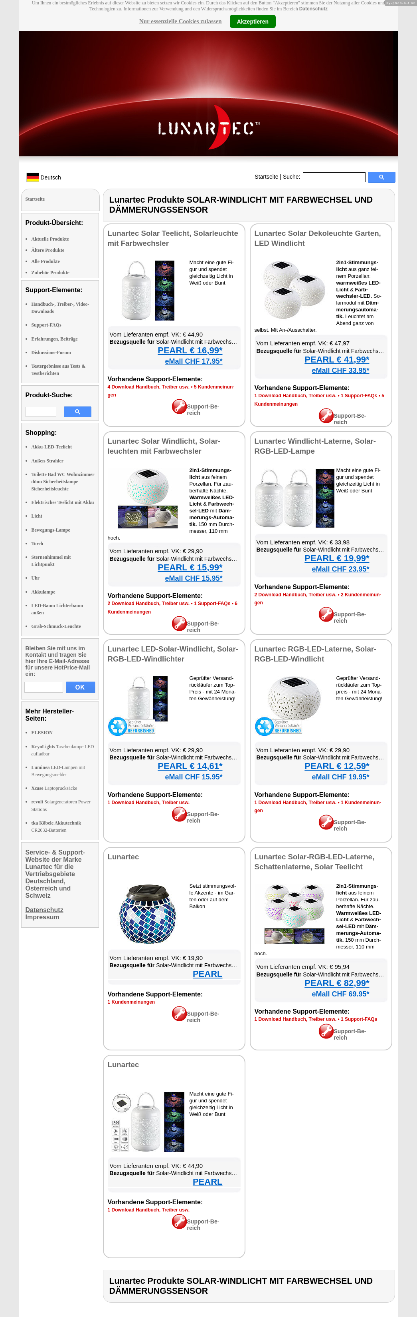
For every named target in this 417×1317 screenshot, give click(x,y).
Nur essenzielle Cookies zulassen (180, 21)
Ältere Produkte (48, 250)
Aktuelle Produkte (50, 239)
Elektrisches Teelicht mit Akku (63, 502)
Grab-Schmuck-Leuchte (56, 626)
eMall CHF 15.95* (193, 578)
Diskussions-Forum (51, 352)
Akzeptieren (253, 21)
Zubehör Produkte (50, 272)
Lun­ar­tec (123, 857)
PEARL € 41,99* (336, 360)
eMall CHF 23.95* (340, 569)
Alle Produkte (46, 261)
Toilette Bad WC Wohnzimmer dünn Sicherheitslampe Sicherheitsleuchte (63, 482)
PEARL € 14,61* (190, 766)
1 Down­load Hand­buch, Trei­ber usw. (296, 395)
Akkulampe (43, 592)
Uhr (36, 578)
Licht (37, 516)
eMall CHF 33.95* (340, 371)
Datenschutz (313, 9)
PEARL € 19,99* (336, 558)
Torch (37, 543)
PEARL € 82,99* (336, 983)
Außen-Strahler (48, 461)
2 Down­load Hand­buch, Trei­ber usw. (149, 603)
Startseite (266, 176)
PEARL (208, 974)
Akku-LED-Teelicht (52, 447)
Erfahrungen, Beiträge (55, 339)
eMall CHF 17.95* (193, 361)
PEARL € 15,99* (190, 567)
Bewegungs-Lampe (51, 530)
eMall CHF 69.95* (340, 994)
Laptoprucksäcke (54, 788)
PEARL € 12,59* (336, 766)
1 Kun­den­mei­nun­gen (131, 1002)
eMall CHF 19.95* (340, 777)
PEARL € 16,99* (190, 350)
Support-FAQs (46, 325)
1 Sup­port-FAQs (359, 395)
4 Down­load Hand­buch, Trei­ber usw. (149, 387)
